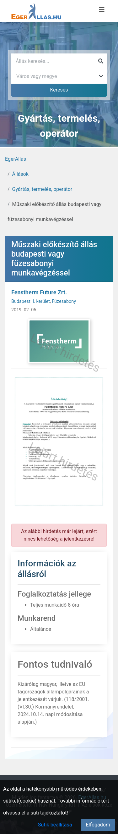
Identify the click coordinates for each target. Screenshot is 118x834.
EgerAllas (15, 159)
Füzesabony (64, 301)
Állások (20, 174)
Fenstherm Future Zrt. (39, 292)
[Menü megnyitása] (102, 10)
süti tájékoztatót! (49, 813)
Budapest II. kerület (30, 301)
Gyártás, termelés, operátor (42, 189)
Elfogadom (98, 825)
